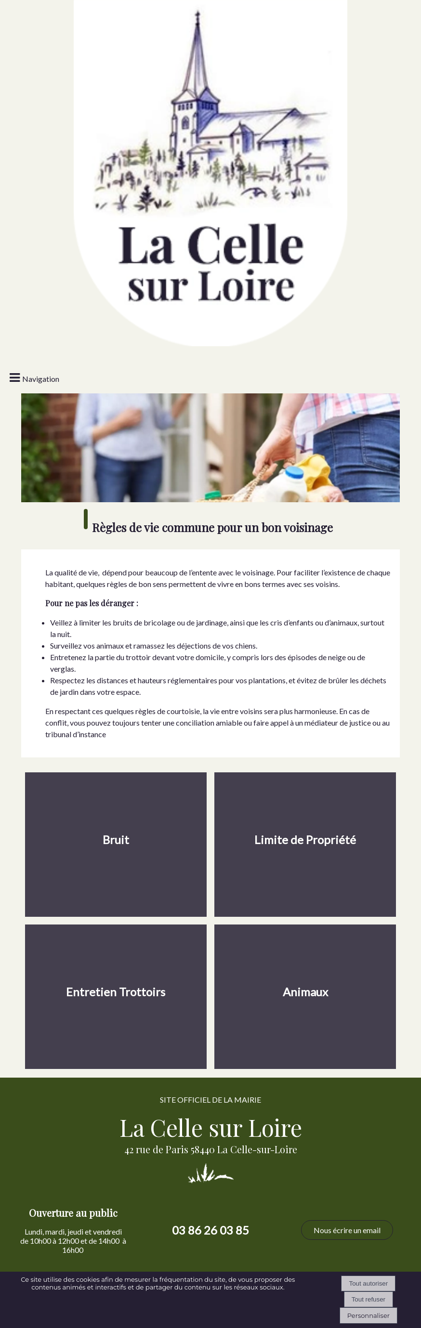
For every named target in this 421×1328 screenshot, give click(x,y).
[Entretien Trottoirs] (116, 996)
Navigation (40, 378)
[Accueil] (210, 60)
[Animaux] (305, 996)
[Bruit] (116, 844)
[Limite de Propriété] (305, 844)
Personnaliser (368, 1315)
